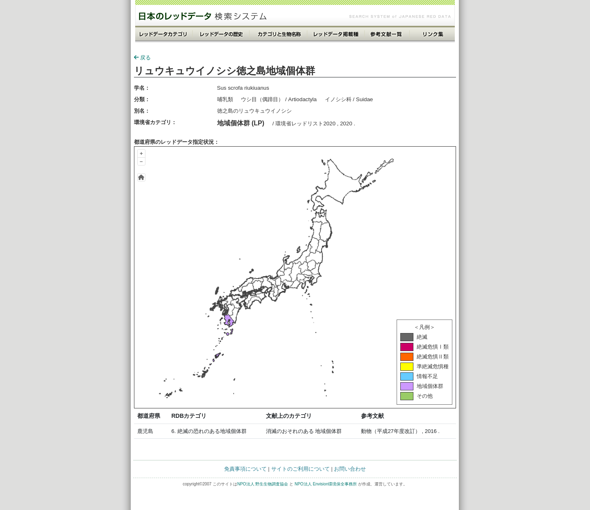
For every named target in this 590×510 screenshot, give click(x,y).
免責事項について (245, 469)
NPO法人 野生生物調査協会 (262, 484)
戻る (142, 57)
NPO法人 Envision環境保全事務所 (326, 484)
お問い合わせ (350, 469)
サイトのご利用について (300, 469)
